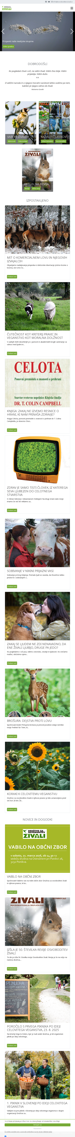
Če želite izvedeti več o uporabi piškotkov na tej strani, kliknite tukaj (28, 1132)
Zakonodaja (22, 141)
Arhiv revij (36, 188)
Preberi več (12, 276)
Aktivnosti (11, 141)
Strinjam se (37, 1125)
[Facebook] (46, 2)
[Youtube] (49, 2)
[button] (3, 31)
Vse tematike (61, 141)
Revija (27, 188)
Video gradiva (8, 46)
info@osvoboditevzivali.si (63, 2)
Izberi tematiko (47, 141)
